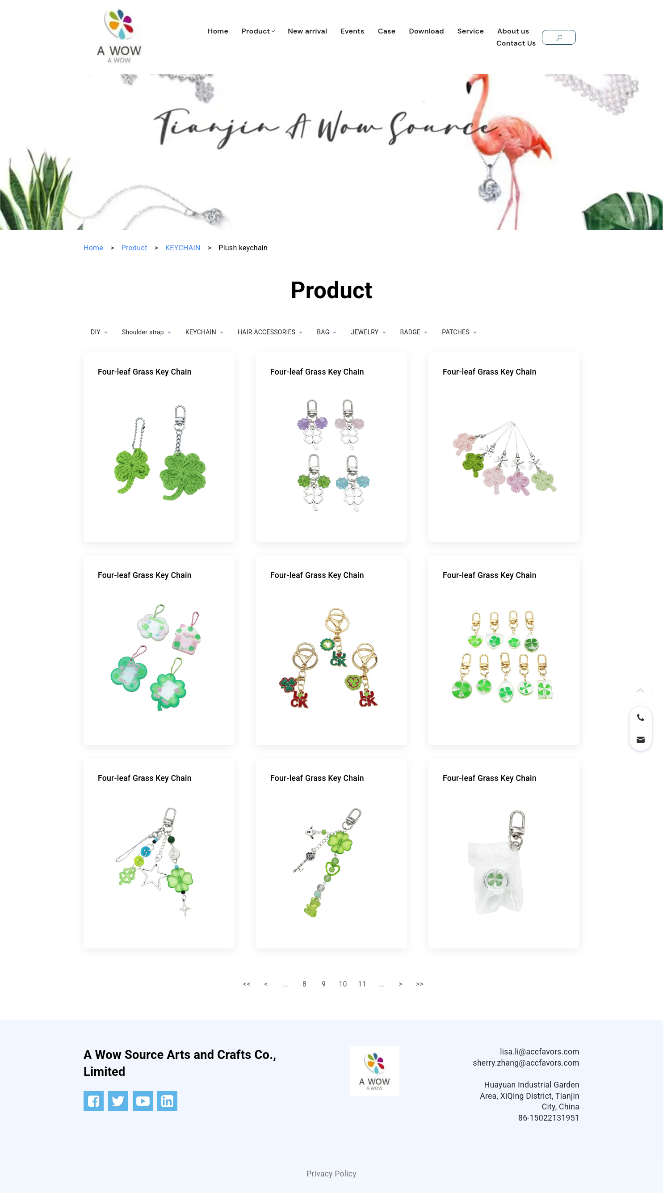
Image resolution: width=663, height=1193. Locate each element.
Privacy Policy (331, 1173)
